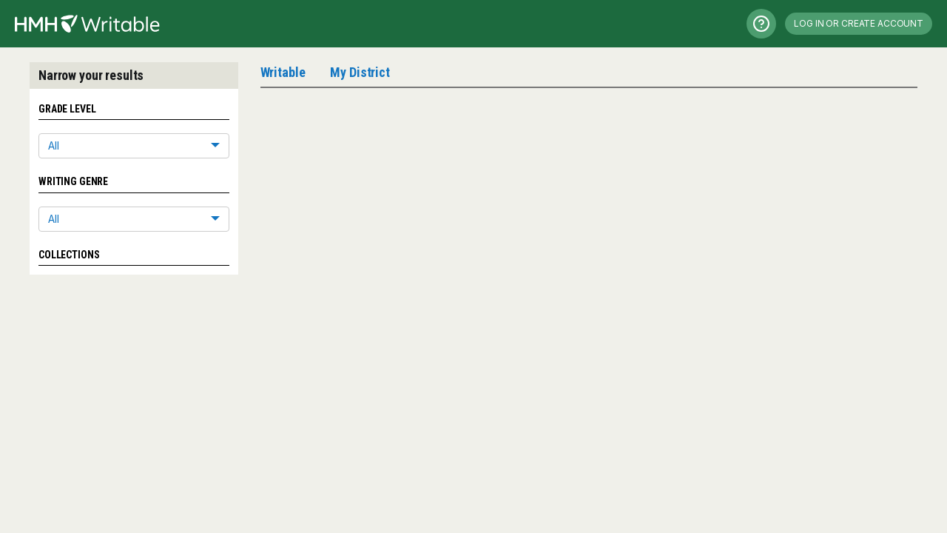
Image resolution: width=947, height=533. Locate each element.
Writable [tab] (283, 72)
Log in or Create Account (858, 23)
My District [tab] (359, 72)
